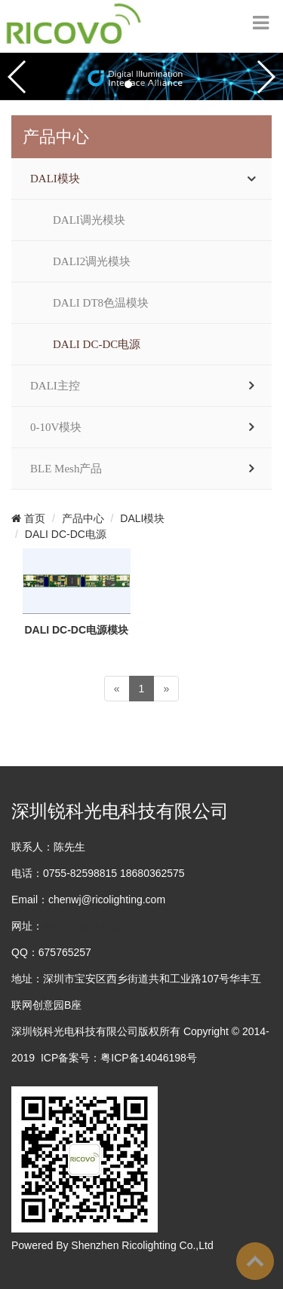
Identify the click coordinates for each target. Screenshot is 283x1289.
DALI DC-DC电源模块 (76, 630)
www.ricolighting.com (92, 926)
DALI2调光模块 (92, 261)
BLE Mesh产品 (66, 469)
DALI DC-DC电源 (96, 344)
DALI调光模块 (89, 220)
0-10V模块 (56, 427)
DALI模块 (55, 179)
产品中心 (83, 518)
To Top (255, 1261)
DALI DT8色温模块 (101, 303)
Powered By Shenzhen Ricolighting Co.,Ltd (112, 1245)
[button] (128, 84)
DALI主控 (55, 386)
